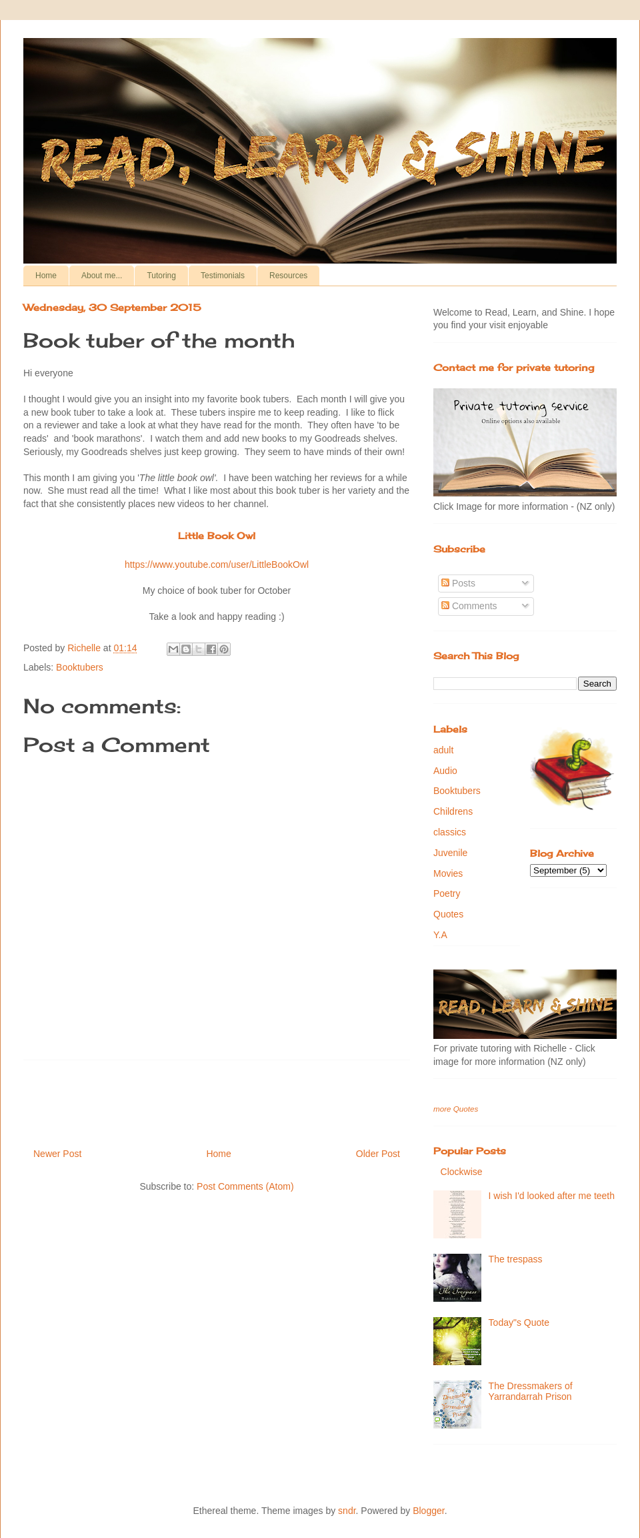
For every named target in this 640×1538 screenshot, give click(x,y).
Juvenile (450, 852)
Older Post (378, 1153)
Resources (288, 275)
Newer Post (57, 1153)
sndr (346, 1510)
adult (443, 750)
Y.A (440, 934)
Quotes (448, 914)
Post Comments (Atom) (245, 1186)
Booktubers (79, 667)
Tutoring (161, 275)
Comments (469, 606)
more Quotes (455, 1108)
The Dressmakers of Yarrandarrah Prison (531, 1392)
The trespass (516, 1259)
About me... (101, 275)
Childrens (453, 811)
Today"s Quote (519, 1322)
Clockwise (462, 1171)
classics (449, 832)
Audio (445, 770)
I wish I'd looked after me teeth (552, 1195)
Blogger (428, 1510)
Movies (448, 873)
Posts (458, 583)
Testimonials (223, 275)
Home (46, 275)
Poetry (446, 893)
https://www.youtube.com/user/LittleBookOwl (217, 564)
